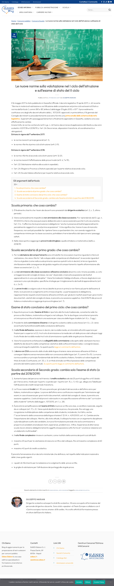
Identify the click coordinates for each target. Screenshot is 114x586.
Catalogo (15, 2)
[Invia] (109, 10)
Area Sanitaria (26, 12)
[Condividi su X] (55, 481)
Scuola (67, 7)
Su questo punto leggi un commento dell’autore (64, 363)
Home (13, 21)
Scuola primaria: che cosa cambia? (31, 188)
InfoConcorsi (25, 2)
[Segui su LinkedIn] (108, 2)
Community (93, 2)
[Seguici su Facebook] (101, 2)
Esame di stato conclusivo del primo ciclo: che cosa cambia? (42, 194)
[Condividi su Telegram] (64, 481)
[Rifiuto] (110, 583)
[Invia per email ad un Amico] (59, 481)
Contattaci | (84, 2)
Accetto (79, 582)
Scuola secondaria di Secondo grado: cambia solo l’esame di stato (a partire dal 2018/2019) (55, 198)
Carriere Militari (44, 12)
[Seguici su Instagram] (104, 2)
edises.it (33, 557)
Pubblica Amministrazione (47, 7)
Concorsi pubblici (23, 21)
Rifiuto (88, 582)
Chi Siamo (5, 2)
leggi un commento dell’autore (67, 347)
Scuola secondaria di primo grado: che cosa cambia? (39, 191)
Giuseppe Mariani (69, 98)
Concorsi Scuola (38, 21)
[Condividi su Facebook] (50, 481)
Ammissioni (37, 2)
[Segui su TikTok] (106, 2)
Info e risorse (63, 490)
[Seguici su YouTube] (111, 2)
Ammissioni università (65, 563)
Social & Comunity (63, 553)
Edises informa (25, 7)
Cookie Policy (99, 582)
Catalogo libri (62, 558)
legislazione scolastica (82, 490)
